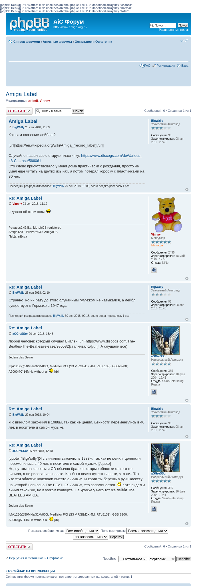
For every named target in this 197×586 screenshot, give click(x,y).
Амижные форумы (57, 41)
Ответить (19, 111)
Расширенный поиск (173, 29)
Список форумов (26, 41)
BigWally (19, 127)
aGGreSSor (20, 333)
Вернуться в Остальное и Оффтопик (36, 558)
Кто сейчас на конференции (30, 571)
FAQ (147, 65)
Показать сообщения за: (63, 530)
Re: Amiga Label (25, 198)
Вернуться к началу (186, 189)
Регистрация (166, 65)
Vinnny (45, 100)
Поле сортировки (134, 530)
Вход (184, 65)
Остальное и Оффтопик (93, 41)
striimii (32, 100)
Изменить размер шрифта (184, 40)
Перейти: (109, 558)
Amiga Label (21, 94)
